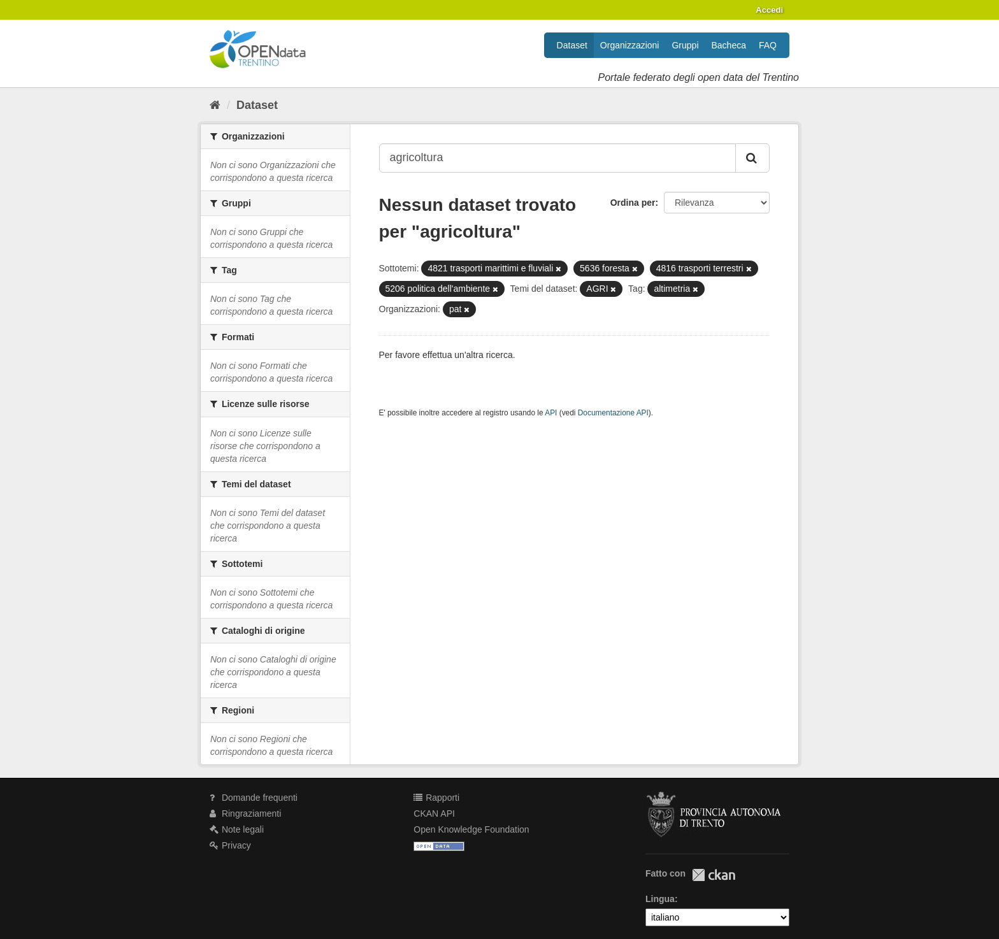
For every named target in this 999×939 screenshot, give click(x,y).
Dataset (572, 45)
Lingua (660, 899)
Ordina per (633, 202)
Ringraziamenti (245, 813)
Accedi (769, 10)
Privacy (230, 845)
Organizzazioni (629, 45)
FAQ (768, 45)
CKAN (713, 875)
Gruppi (685, 45)
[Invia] (752, 158)
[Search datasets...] (558, 158)
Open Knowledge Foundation (471, 829)
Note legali (237, 829)
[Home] (215, 105)
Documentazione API (613, 412)
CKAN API (434, 813)
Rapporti (436, 797)
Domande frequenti (254, 797)
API (551, 412)
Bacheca (729, 45)
